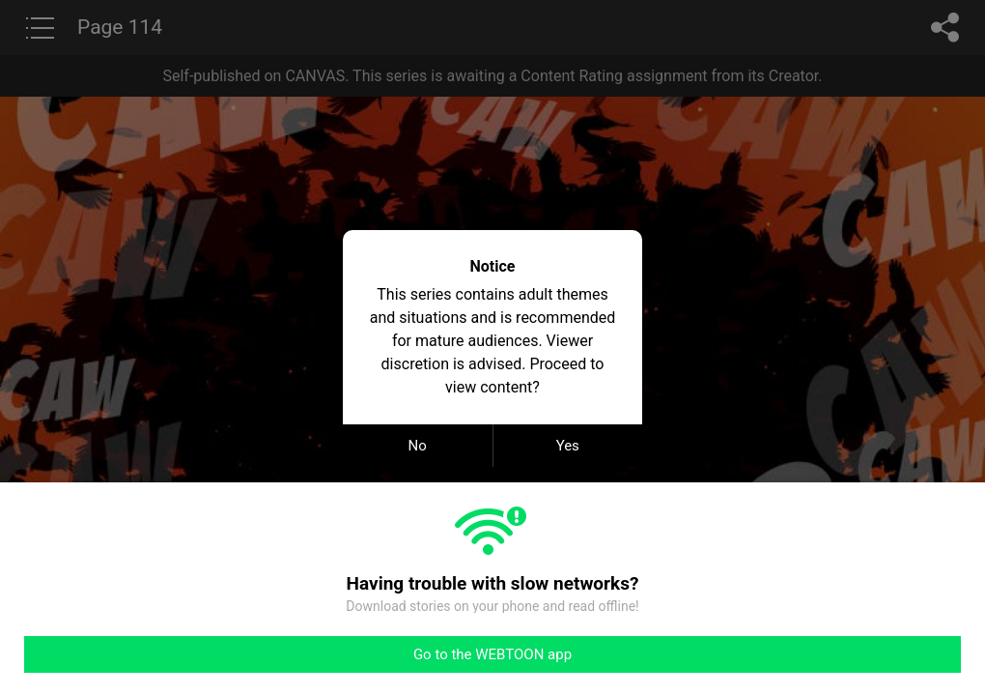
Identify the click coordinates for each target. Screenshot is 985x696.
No (417, 445)
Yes (567, 445)
